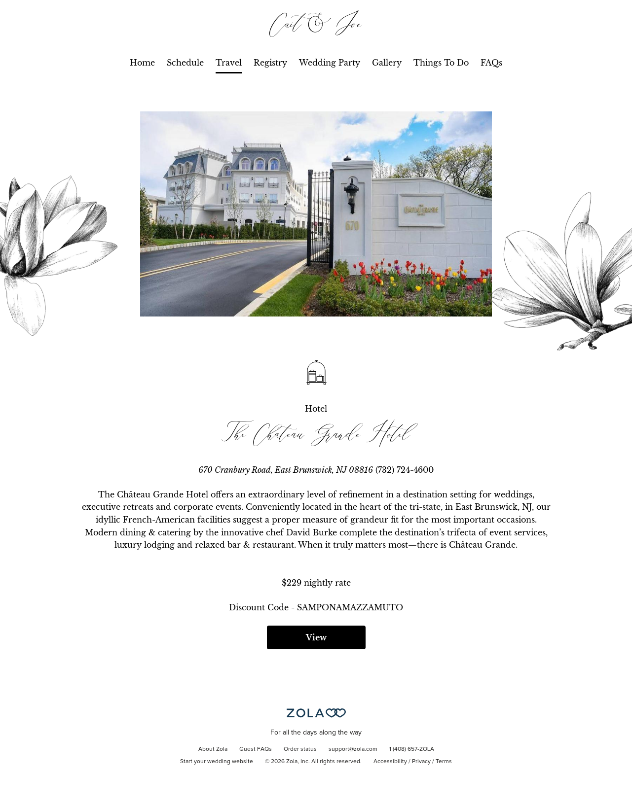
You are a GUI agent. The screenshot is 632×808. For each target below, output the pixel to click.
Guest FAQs (255, 749)
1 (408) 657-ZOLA (411, 749)
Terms (444, 762)
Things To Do (441, 63)
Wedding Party (329, 63)
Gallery (387, 63)
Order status (300, 749)
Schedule (185, 63)
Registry (270, 63)
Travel (229, 63)
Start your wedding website (216, 762)
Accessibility (390, 762)
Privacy (421, 762)
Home (142, 63)
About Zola (212, 749)
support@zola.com (353, 749)
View (316, 637)
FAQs (491, 63)
